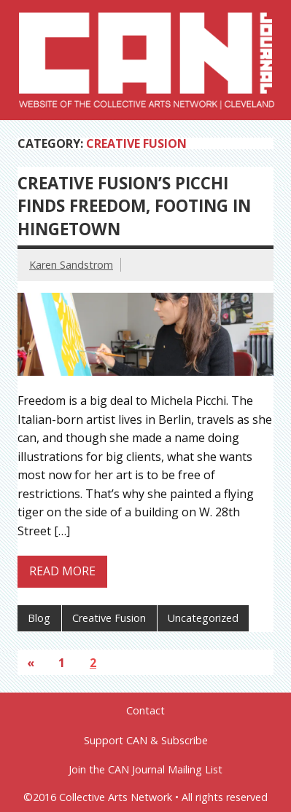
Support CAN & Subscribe (146, 741)
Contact (145, 711)
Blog (39, 618)
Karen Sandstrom (71, 265)
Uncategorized (203, 618)
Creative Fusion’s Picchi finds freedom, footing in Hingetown (134, 206)
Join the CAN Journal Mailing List (145, 770)
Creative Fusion (109, 618)
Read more (62, 571)
